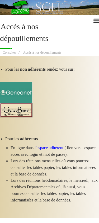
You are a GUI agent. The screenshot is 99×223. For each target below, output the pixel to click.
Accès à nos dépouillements (42, 52)
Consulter (9, 52)
